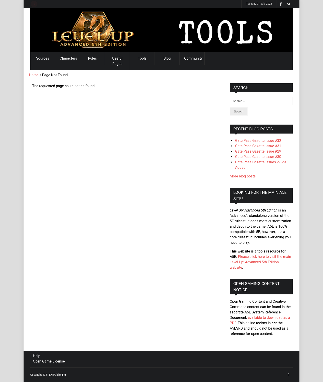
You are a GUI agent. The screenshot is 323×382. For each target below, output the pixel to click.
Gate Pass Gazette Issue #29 (258, 151)
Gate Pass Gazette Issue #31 (258, 146)
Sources (42, 58)
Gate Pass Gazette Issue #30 (258, 157)
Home (34, 75)
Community (193, 58)
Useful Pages (117, 61)
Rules (92, 58)
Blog (167, 58)
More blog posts (243, 176)
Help (36, 356)
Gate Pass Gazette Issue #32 (258, 140)
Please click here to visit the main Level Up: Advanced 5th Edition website (260, 262)
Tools (142, 58)
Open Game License (49, 361)
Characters (68, 58)
